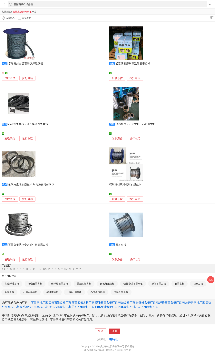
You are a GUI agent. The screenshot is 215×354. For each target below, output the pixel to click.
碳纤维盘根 (52, 292)
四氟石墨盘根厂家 (60, 302)
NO (45, 269)
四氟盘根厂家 (150, 307)
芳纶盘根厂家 (126, 302)
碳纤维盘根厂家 (146, 302)
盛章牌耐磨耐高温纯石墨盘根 (132, 63)
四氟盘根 (198, 283)
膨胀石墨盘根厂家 (106, 302)
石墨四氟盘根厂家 (83, 302)
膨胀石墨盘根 (158, 283)
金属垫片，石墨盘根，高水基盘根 (135, 124)
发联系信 (10, 78)
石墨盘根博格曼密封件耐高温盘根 (28, 244)
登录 (100, 331)
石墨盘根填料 (98, 292)
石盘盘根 (120, 244)
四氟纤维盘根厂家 (106, 307)
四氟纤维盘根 (107, 283)
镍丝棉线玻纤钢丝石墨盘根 (125, 184)
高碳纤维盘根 (12, 283)
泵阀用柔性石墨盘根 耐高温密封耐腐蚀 (31, 184)
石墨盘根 (179, 283)
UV (65, 269)
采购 (211, 279)
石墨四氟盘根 (30, 292)
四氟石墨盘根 (74, 292)
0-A (3, 269)
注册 (114, 331)
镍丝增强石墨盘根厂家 (34, 307)
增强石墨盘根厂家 (60, 307)
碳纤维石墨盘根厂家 (169, 302)
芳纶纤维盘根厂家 (193, 302)
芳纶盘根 (9, 292)
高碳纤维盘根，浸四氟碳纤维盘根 (28, 124)
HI (27, 269)
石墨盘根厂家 (39, 302)
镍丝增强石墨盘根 (133, 283)
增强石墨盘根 (35, 283)
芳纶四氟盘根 (84, 283)
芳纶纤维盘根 (121, 292)
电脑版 (113, 339)
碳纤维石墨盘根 (59, 283)
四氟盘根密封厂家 (129, 307)
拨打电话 (27, 78)
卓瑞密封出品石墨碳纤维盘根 (25, 63)
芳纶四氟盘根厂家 (83, 307)
